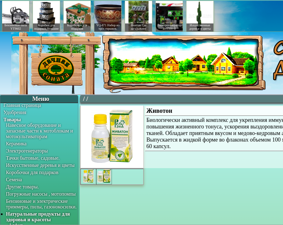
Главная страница (22, 105)
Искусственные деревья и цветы (40, 165)
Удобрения (14, 112)
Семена (14, 179)
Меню (40, 98)
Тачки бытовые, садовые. (33, 158)
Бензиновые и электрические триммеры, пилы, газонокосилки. (41, 203)
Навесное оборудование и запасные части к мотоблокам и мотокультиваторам (39, 130)
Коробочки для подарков (32, 172)
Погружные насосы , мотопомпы (41, 194)
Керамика (16, 143)
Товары (12, 119)
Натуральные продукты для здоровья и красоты (38, 216)
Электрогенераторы (27, 150)
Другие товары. (22, 186)
